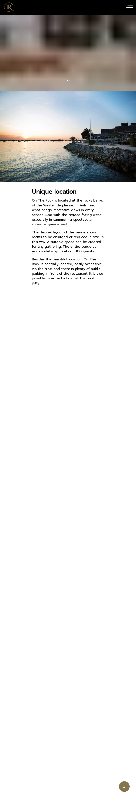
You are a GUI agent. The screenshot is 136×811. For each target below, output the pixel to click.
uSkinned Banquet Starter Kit (9, 7)
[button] (124, 786)
